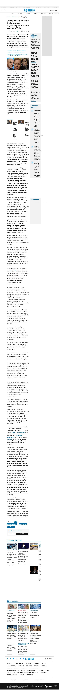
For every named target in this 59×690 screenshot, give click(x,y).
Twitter (7, 658)
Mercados (21, 666)
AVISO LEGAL (43, 672)
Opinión (51, 13)
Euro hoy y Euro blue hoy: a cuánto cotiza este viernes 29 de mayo (23, 637)
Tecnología (41, 670)
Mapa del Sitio (11, 672)
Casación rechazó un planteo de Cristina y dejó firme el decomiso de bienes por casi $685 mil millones (15, 130)
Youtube (20, 658)
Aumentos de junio (26, 7)
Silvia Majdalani (10, 526)
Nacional (9, 668)
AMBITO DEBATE (39, 679)
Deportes (23, 668)
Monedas (33, 202)
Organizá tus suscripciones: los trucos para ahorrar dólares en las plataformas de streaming (35, 638)
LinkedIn (16, 658)
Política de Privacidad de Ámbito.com (27, 672)
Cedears (45, 202)
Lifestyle (43, 666)
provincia (9, 439)
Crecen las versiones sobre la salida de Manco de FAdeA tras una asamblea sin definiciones (12, 557)
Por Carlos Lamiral (22, 565)
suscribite (52, 10)
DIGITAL (13, 679)
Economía (19, 13)
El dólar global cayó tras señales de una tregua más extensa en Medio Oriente (23, 650)
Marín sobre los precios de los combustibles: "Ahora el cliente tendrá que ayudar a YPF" (38, 136)
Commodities (40, 202)
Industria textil (46, 7)
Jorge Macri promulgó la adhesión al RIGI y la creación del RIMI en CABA (18, 55)
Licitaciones (29, 674)
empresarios (21, 432)
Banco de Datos (11, 666)
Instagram (13, 658)
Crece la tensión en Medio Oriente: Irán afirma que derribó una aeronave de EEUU (37, 169)
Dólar (12, 13)
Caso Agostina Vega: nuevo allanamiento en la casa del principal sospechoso (35, 83)
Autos (23, 670)
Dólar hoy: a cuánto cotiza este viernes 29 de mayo (34, 615)
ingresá (56, 10)
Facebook (10, 658)
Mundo (16, 668)
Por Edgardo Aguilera (11, 565)
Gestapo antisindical (11, 524)
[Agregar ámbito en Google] (13, 31)
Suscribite (22, 533)
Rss (48, 670)
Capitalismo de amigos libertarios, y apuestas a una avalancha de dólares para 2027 (37, 119)
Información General (13, 670)
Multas (22, 674)
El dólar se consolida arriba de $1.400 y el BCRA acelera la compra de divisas (35, 56)
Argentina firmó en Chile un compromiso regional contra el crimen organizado (17, 51)
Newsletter (56, 13)
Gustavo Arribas (23, 524)
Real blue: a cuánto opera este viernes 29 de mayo (11, 648)
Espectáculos (31, 670)
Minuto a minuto (23, 610)
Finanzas (28, 13)
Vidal (18, 17)
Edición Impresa (33, 668)
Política (35, 13)
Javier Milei (18, 7)
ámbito (8, 17)
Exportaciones (38, 7)
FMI (33, 7)
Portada (9, 663)
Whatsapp (23, 658)
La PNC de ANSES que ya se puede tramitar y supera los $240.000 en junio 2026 (35, 95)
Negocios (43, 13)
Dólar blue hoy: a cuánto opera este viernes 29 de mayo (11, 636)
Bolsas (36, 202)
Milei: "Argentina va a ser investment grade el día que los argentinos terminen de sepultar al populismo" (23, 557)
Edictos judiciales (12, 674)
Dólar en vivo (11, 7)
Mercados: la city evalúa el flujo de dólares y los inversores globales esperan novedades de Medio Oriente (35, 70)
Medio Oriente (54, 7)
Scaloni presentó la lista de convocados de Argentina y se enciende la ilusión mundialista (37, 153)
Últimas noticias (18, 663)
